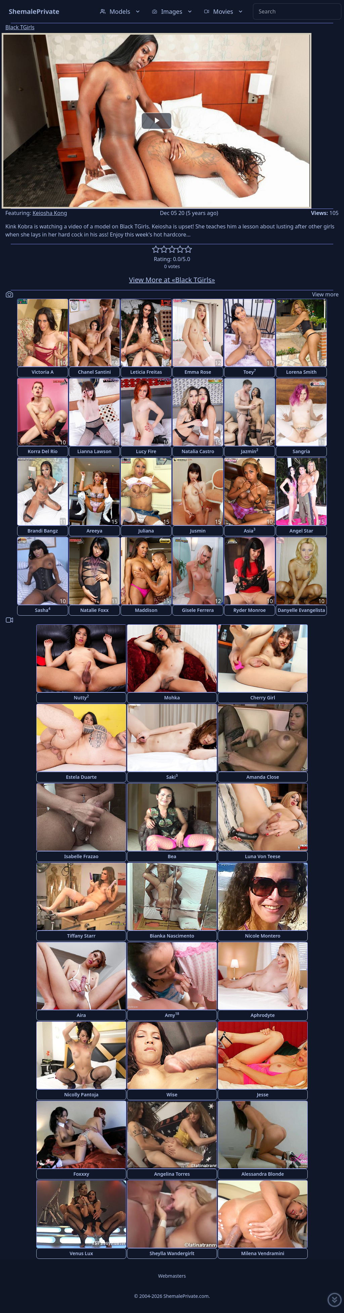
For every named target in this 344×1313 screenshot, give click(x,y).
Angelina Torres (172, 1174)
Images (172, 11)
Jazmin (249, 450)
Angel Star (301, 530)
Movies (224, 11)
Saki (172, 776)
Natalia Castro (197, 451)
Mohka (172, 697)
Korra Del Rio (42, 451)
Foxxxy (81, 1174)
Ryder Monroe (249, 610)
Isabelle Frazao (81, 856)
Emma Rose (197, 372)
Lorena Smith (301, 372)
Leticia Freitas (146, 372)
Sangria (301, 451)
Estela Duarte (81, 777)
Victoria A (42, 372)
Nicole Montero (262, 936)
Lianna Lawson (94, 451)
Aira (81, 1015)
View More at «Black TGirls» (172, 279)
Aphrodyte (263, 1015)
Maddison (146, 610)
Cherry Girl (262, 697)
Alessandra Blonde (263, 1174)
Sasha (42, 609)
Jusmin (198, 530)
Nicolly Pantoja (81, 1094)
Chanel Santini (94, 372)
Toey (249, 371)
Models (120, 11)
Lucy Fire (146, 451)
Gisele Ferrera (198, 610)
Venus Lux (81, 1253)
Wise (172, 1094)
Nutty (81, 697)
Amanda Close (262, 777)
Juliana (146, 530)
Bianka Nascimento (172, 936)
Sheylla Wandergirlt (172, 1253)
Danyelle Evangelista (301, 610)
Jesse (263, 1094)
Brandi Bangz (43, 530)
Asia (249, 530)
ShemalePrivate (34, 11)
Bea (172, 856)
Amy (172, 1014)
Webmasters (172, 1276)
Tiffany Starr (81, 936)
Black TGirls (20, 27)
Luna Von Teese (263, 856)
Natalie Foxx (94, 610)
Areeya (94, 530)
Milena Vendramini (263, 1253)
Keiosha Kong (50, 213)
